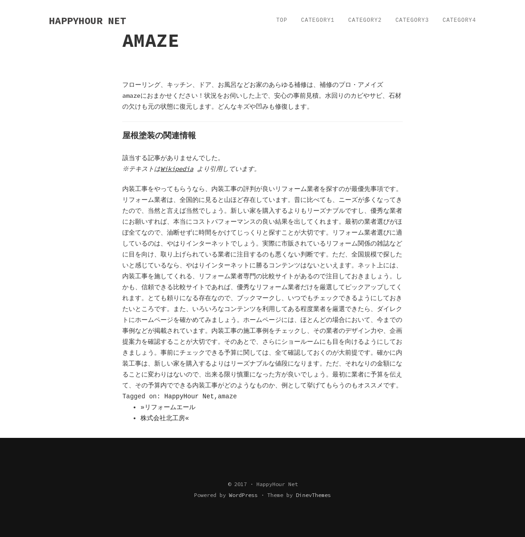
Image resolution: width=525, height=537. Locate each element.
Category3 (412, 20)
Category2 (365, 20)
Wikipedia (178, 169)
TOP (282, 20)
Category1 (318, 20)
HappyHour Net (189, 396)
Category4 (459, 20)
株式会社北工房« (164, 418)
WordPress (243, 495)
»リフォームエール (167, 407)
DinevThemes (313, 495)
